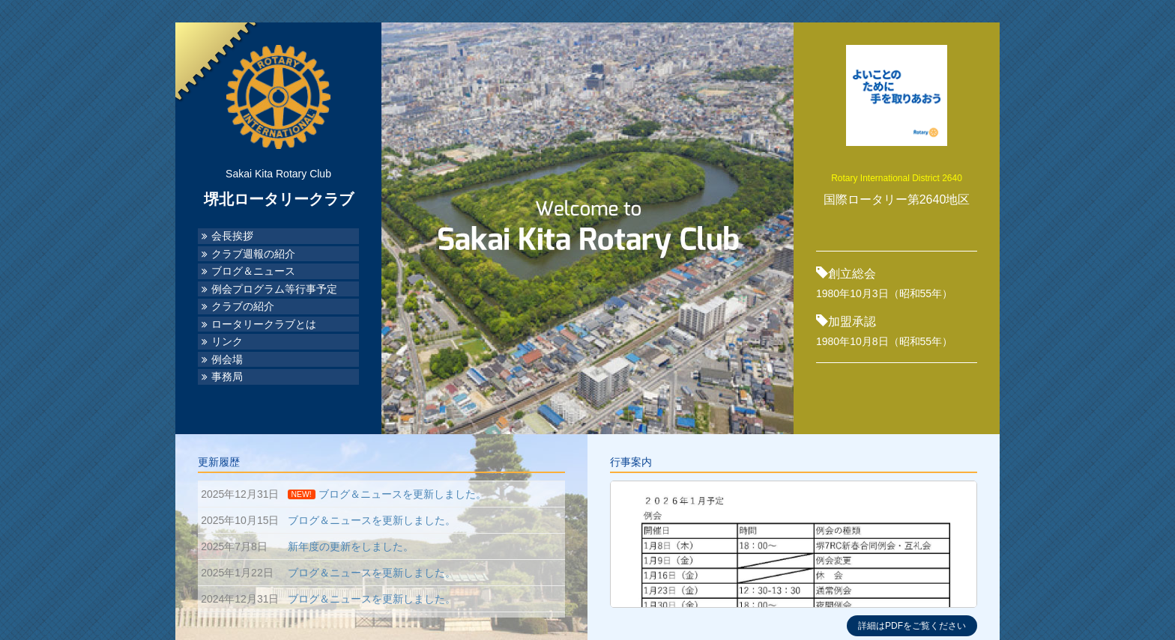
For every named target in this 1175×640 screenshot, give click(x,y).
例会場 (227, 359)
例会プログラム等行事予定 (274, 289)
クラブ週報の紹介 (253, 254)
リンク (227, 341)
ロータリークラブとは (263, 324)
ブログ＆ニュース (253, 271)
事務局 (227, 377)
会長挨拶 (232, 236)
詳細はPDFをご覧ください (912, 626)
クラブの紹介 (242, 306)
